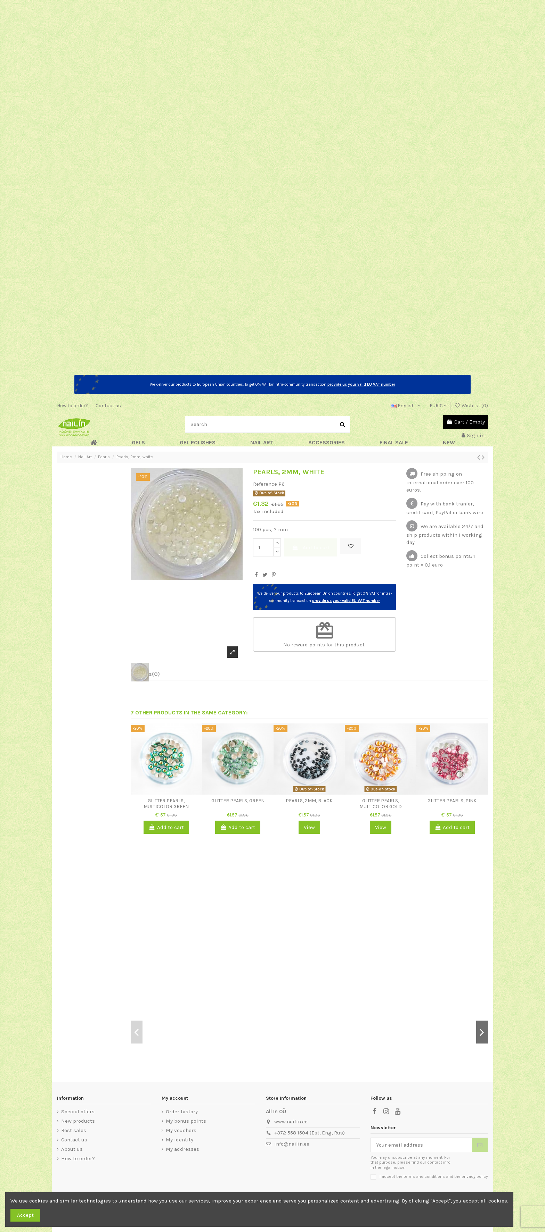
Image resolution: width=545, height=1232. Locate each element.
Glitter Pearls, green (238, 801)
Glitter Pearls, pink (452, 801)
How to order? (73, 406)
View (309, 827)
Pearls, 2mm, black (309, 801)
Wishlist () (471, 406)
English (406, 406)
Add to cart (311, 547)
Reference (265, 484)
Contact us (108, 406)
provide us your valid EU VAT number (361, 384)
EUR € (438, 406)
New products (78, 1121)
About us (72, 1149)
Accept (25, 1215)
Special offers (78, 1111)
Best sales (73, 1130)
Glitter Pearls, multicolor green (166, 804)
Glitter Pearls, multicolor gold (380, 804)
